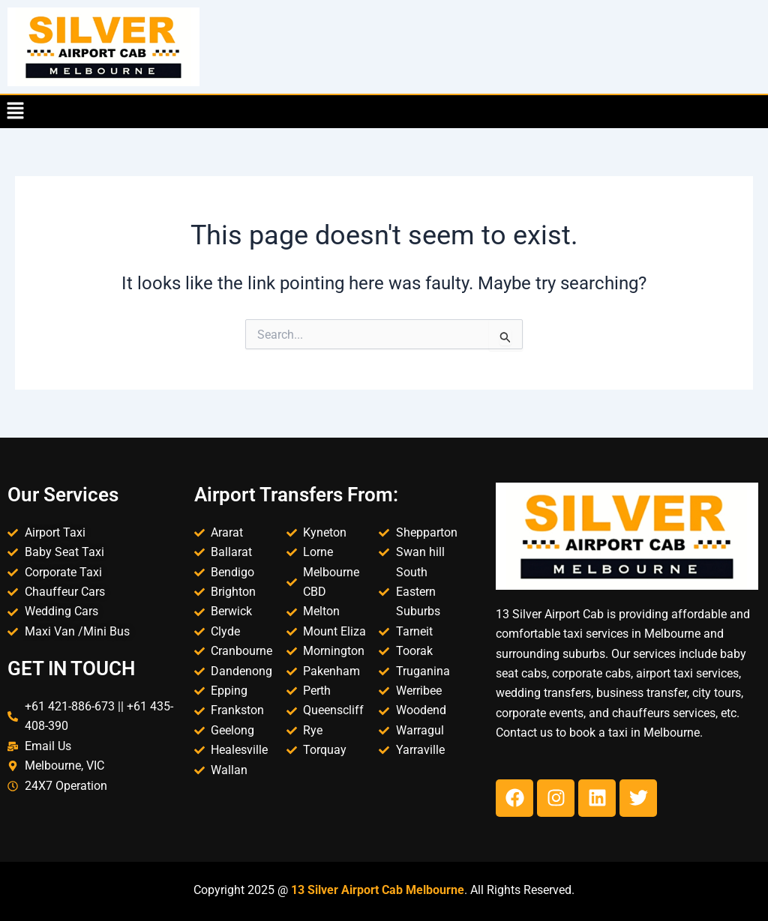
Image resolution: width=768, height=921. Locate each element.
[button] (15, 111)
